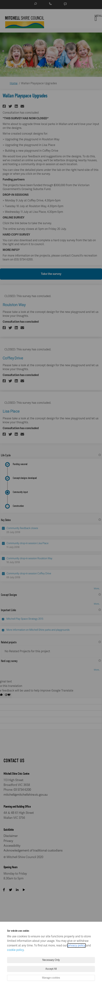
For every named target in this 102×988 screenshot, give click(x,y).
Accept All (51, 968)
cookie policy (15, 950)
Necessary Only (51, 960)
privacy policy (76, 945)
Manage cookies (51, 977)
